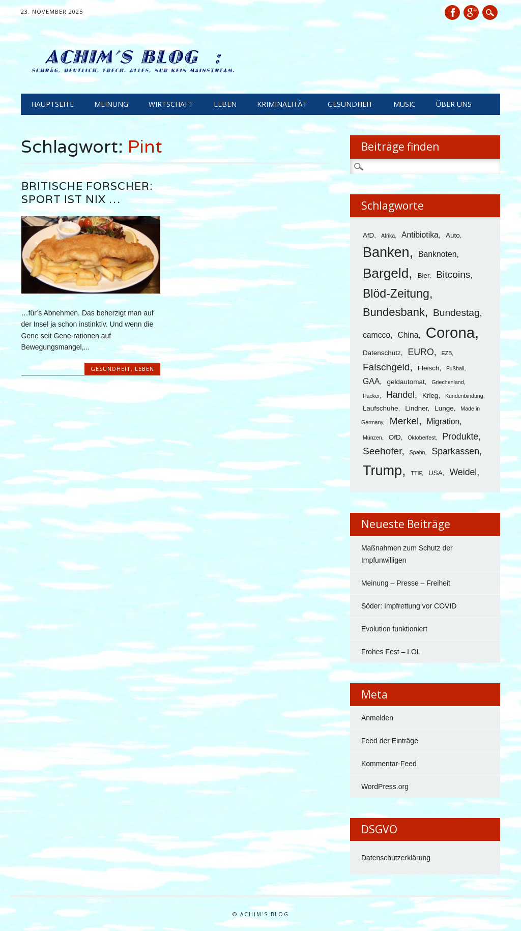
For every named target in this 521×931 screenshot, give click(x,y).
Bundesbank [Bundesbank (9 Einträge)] (394, 312)
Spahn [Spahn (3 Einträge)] (417, 452)
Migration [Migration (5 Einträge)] (442, 421)
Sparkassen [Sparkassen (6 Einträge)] (455, 451)
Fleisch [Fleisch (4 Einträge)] (429, 368)
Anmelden (377, 718)
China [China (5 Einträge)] (407, 335)
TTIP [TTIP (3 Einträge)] (416, 473)
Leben (225, 104)
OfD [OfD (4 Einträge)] (395, 437)
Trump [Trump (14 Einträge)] (382, 470)
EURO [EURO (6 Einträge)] (420, 352)
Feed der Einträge (389, 741)
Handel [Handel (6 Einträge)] (400, 395)
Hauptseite (52, 104)
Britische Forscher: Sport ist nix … (87, 192)
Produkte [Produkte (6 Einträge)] (460, 436)
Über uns (454, 104)
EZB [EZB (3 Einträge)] (447, 353)
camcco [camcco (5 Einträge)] (376, 335)
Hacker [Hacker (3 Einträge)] (371, 396)
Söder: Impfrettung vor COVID (409, 606)
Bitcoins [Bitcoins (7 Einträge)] (453, 274)
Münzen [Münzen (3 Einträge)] (372, 437)
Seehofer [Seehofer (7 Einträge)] (382, 451)
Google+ (471, 12)
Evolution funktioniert (394, 629)
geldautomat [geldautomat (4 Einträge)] (405, 382)
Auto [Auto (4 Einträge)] (453, 235)
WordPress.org (385, 786)
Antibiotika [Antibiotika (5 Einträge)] (420, 234)
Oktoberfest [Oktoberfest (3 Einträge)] (422, 437)
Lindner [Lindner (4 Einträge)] (416, 408)
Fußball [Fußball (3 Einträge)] (455, 368)
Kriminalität (282, 104)
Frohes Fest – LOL (391, 652)
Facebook (452, 12)
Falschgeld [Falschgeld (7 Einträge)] (386, 367)
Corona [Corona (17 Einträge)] (450, 332)
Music (404, 104)
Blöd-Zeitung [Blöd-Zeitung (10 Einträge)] (396, 293)
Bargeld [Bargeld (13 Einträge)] (386, 273)
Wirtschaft (171, 104)
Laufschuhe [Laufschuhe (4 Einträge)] (380, 408)
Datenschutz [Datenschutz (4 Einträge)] (382, 353)
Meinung (111, 104)
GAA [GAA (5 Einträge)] (371, 381)
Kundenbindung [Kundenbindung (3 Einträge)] (464, 396)
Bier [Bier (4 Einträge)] (423, 275)
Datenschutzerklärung (395, 858)
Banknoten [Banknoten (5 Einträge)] (437, 254)
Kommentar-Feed (389, 764)
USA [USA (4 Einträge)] (435, 473)
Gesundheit (350, 104)
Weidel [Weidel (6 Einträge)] (463, 472)
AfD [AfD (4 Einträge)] (368, 235)
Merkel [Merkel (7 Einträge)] (404, 421)
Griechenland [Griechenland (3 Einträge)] (447, 382)
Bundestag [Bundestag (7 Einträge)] (456, 312)
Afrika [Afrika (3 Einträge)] (388, 235)
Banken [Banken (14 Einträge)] (386, 252)
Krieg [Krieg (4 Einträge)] (430, 395)
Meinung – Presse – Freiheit (405, 583)
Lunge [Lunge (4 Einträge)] (444, 408)
